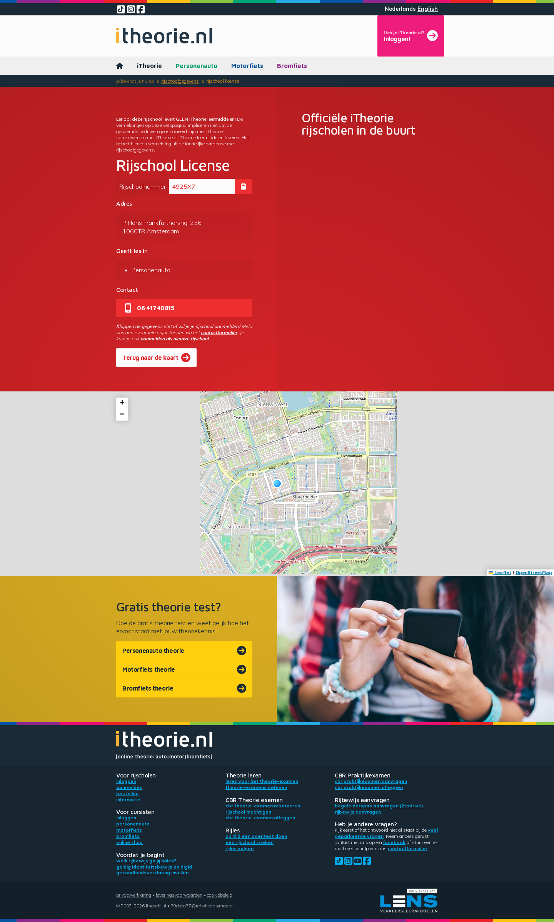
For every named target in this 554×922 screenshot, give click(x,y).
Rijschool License (222, 81)
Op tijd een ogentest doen (256, 836)
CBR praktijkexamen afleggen (369, 787)
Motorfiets (247, 65)
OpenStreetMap (534, 572)
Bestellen (127, 793)
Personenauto (196, 65)
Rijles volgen (239, 848)
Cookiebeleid (219, 895)
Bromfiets (292, 65)
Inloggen (126, 781)
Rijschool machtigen (248, 812)
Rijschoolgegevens (180, 81)
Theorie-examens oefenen (256, 787)
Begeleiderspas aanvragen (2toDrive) (379, 806)
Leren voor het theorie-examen (261, 781)
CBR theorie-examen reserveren (262, 806)
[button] (277, 483)
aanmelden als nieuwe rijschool (174, 338)
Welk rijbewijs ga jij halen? (146, 861)
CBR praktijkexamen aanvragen (371, 781)
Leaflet (500, 572)
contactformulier (219, 332)
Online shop (129, 842)
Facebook (394, 842)
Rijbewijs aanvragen (358, 812)
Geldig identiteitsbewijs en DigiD (154, 867)
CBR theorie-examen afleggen (260, 817)
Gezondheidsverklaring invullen (152, 872)
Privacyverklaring (133, 895)
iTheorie (149, 65)
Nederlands (400, 9)
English (427, 9)
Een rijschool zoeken (249, 842)
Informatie (128, 799)
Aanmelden (129, 787)
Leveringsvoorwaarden (179, 895)
